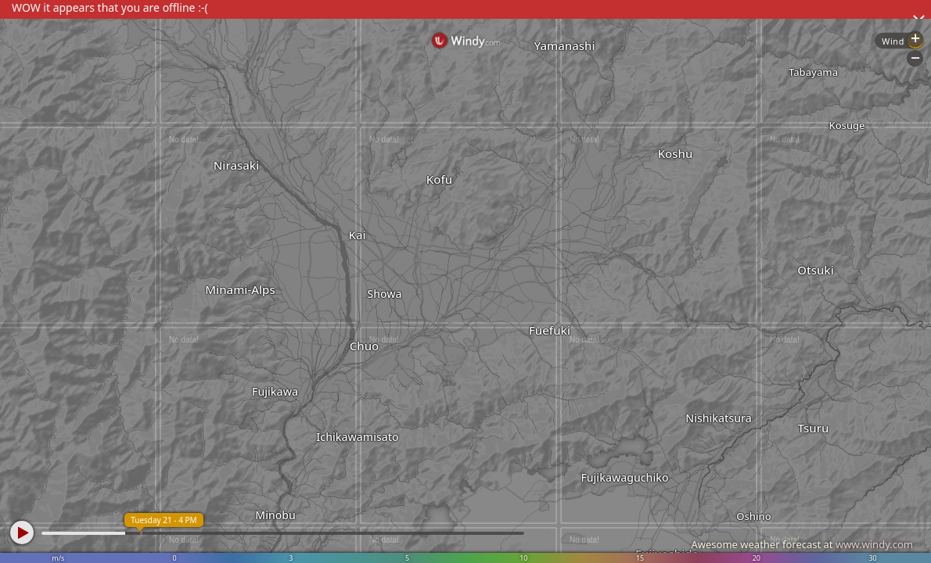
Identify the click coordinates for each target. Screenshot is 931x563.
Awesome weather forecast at (802, 544)
